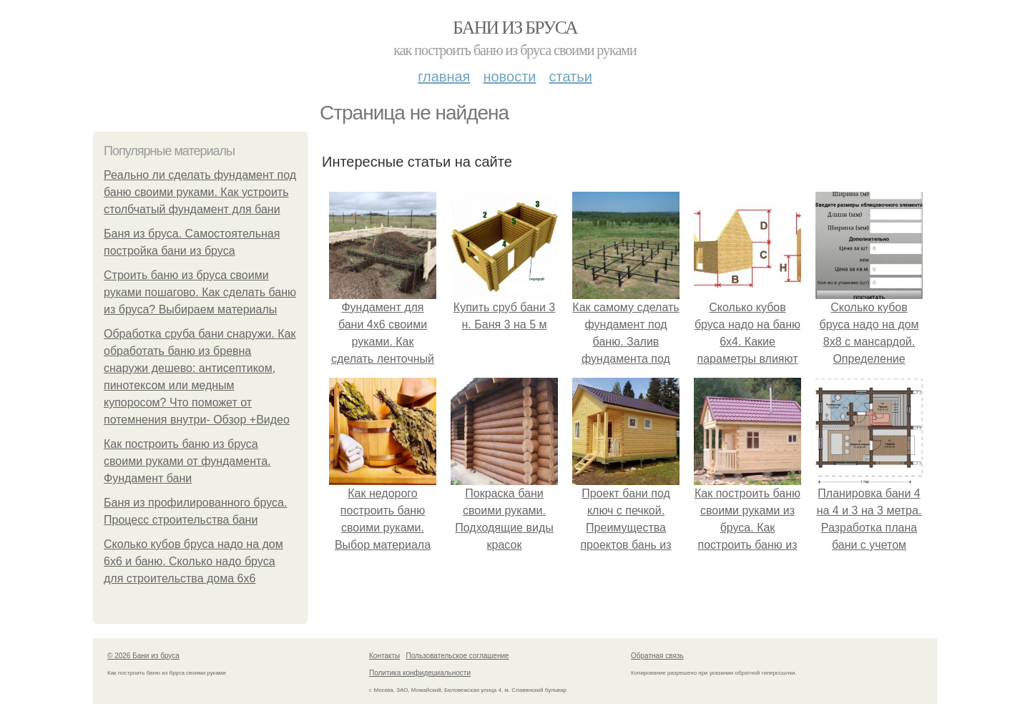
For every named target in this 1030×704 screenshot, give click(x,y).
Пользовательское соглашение (457, 656)
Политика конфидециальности (420, 673)
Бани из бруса (515, 27)
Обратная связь (657, 656)
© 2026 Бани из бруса (143, 656)
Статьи (570, 76)
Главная (444, 76)
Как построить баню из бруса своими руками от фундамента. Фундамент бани (187, 461)
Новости (509, 76)
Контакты (384, 656)
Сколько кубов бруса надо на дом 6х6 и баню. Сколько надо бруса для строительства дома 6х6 (193, 561)
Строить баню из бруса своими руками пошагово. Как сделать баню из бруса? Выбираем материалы (200, 292)
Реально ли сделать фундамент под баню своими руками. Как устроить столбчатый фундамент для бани (200, 192)
